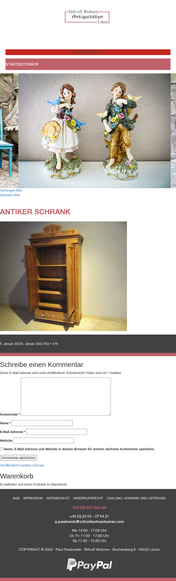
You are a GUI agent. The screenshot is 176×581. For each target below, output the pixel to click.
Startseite (80, 52)
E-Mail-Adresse (12, 432)
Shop (99, 52)
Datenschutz (58, 498)
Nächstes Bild (10, 195)
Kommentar (10, 414)
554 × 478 (51, 344)
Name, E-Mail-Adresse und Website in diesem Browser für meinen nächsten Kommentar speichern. (79, 449)
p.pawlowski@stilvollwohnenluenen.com (89, 521)
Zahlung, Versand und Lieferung (136, 498)
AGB (16, 498)
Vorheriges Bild (11, 190)
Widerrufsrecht (88, 498)
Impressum (33, 498)
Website (6, 440)
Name (5, 423)
